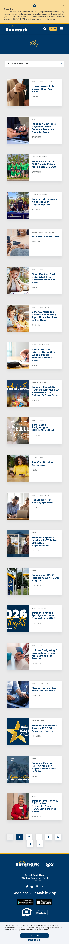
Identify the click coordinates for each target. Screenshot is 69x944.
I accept (34, 935)
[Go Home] (17, 28)
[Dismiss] (34, 940)
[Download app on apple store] (44, 902)
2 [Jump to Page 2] (29, 837)
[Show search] (45, 28)
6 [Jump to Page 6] (30, 844)
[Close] (63, 5)
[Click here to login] (53, 28)
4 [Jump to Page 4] (48, 837)
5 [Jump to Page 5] (58, 837)
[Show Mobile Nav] (61, 28)
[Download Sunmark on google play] (25, 902)
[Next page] (40, 843)
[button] (34, 64)
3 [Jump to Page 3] (39, 837)
